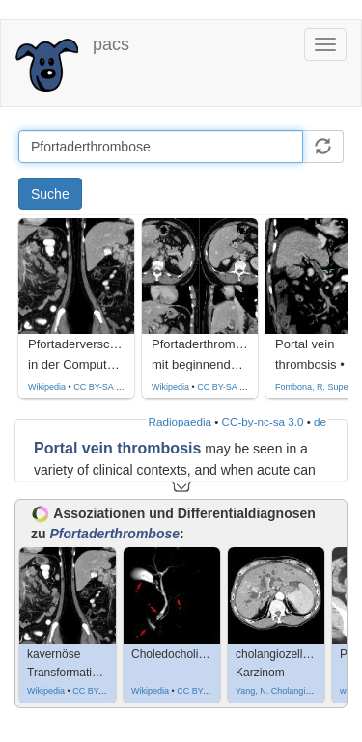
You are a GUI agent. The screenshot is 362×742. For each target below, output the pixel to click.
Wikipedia (47, 387)
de (320, 421)
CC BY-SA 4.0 (224, 387)
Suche (50, 194)
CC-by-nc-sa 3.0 (263, 421)
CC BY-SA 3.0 (100, 387)
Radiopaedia (180, 421)
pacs (111, 44)
